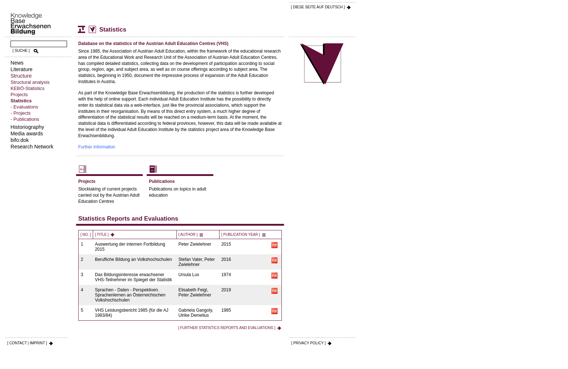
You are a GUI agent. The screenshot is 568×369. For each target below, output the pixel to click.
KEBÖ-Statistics (28, 88)
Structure (21, 76)
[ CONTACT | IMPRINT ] (27, 343)
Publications (162, 181)
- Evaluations (24, 107)
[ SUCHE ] (21, 51)
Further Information (96, 146)
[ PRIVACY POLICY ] (308, 343)
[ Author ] (188, 235)
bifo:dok (20, 140)
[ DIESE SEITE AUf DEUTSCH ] (318, 7)
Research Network (32, 146)
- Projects (21, 113)
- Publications (25, 119)
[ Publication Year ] (240, 235)
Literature (22, 69)
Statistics (21, 100)
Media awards (27, 133)
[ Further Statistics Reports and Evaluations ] (226, 328)
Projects (19, 94)
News (17, 63)
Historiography (27, 127)
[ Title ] (102, 235)
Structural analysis (30, 82)
